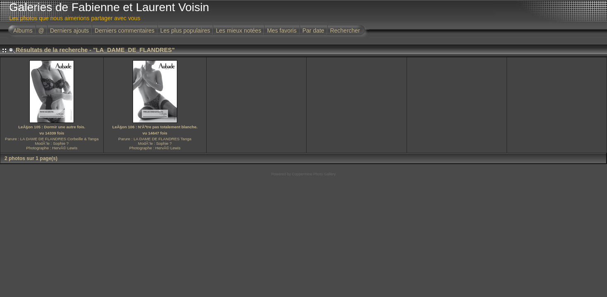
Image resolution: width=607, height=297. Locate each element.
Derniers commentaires (125, 30)
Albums (23, 30)
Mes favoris (282, 30)
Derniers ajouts (69, 30)
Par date (313, 30)
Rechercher (345, 30)
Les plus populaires (185, 30)
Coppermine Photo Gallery (314, 174)
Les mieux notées (238, 30)
